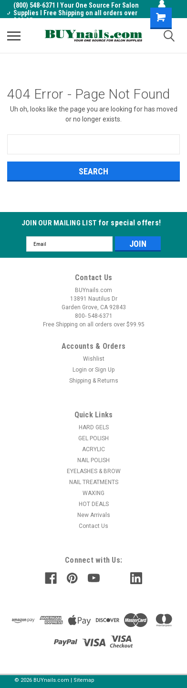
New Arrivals (93, 515)
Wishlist (93, 358)
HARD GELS (94, 427)
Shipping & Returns (93, 380)
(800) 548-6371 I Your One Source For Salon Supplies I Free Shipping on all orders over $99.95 (73, 12)
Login (80, 369)
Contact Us (93, 526)
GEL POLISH (93, 438)
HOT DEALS (94, 504)
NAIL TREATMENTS (93, 482)
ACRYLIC (93, 449)
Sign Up (104, 369)
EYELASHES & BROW (94, 471)
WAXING (93, 493)
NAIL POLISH (93, 460)
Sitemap (83, 680)
